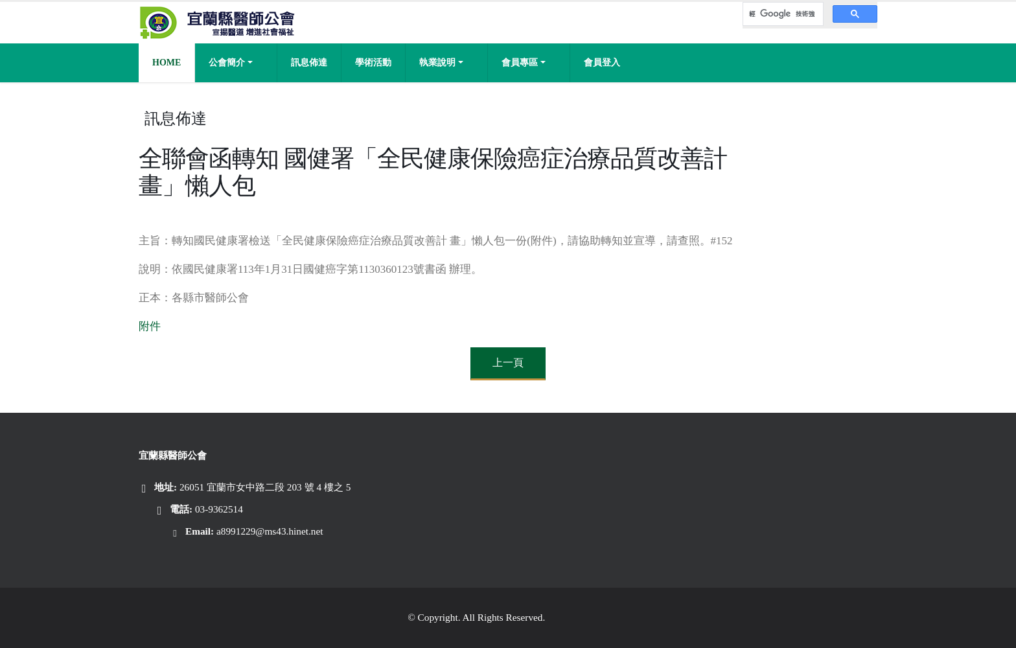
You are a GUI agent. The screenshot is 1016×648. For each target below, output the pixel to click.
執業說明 (437, 62)
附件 (150, 326)
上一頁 (508, 362)
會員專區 (520, 62)
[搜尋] (781, 14)
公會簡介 (227, 62)
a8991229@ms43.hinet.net (269, 531)
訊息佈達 (309, 62)
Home (166, 62)
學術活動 (373, 62)
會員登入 (602, 62)
